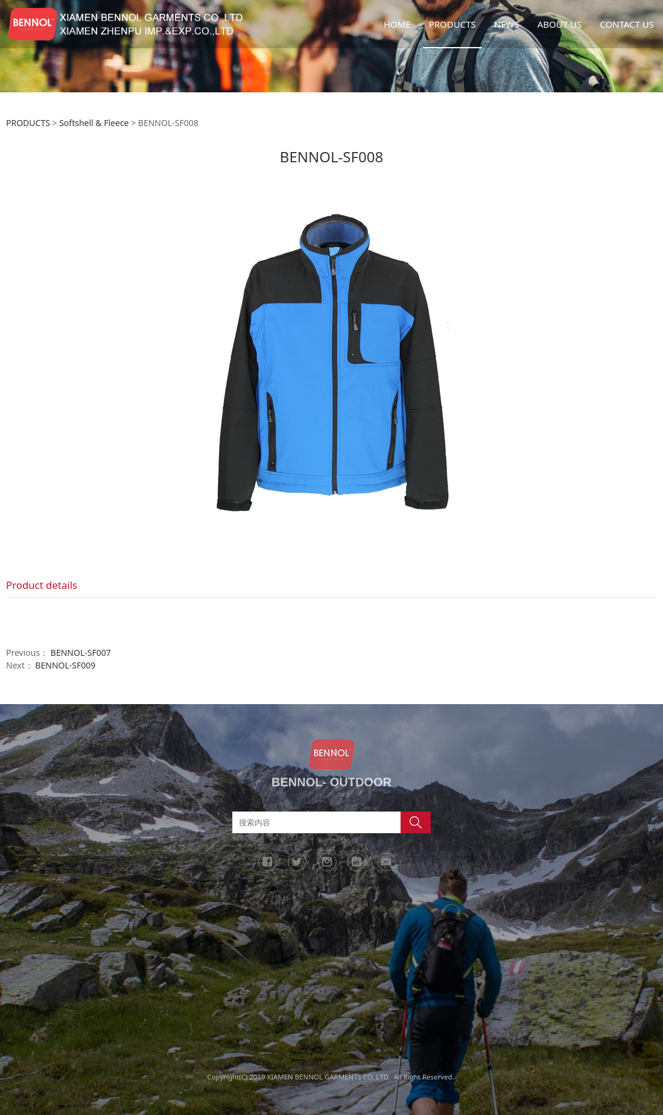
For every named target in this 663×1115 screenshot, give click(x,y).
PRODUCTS (452, 24)
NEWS (506, 24)
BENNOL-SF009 (65, 665)
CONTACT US (627, 24)
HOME (397, 24)
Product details (41, 585)
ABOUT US (560, 24)
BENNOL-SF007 (81, 652)
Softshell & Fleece (93, 123)
